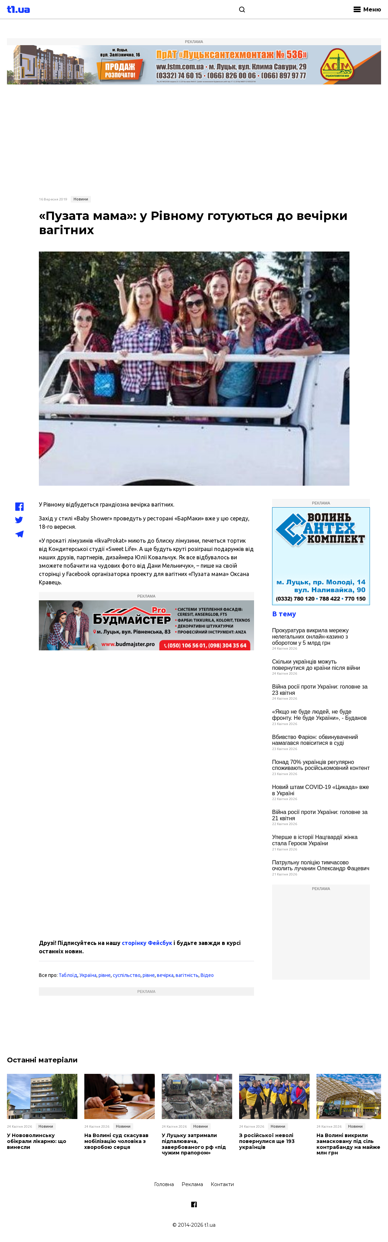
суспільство (127, 975)
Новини (81, 199)
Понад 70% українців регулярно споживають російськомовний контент (321, 765)
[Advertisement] (194, 139)
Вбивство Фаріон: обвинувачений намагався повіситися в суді (315, 740)
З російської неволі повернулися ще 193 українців (267, 1141)
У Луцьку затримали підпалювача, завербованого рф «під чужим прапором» (194, 1144)
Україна (87, 975)
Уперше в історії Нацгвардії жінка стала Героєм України (314, 840)
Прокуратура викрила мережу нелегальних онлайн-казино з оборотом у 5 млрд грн (310, 636)
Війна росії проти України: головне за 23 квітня (320, 690)
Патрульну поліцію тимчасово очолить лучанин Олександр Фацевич (320, 865)
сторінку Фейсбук (147, 943)
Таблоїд (68, 975)
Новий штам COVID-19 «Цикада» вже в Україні (320, 790)
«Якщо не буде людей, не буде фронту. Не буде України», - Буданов (319, 715)
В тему (284, 614)
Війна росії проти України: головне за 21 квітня (320, 815)
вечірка (165, 975)
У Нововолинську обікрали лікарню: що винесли (36, 1141)
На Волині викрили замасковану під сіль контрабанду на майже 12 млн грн (352, 1144)
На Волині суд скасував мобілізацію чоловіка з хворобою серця (116, 1141)
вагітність (187, 975)
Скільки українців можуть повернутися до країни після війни (316, 665)
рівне (105, 975)
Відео (207, 975)
